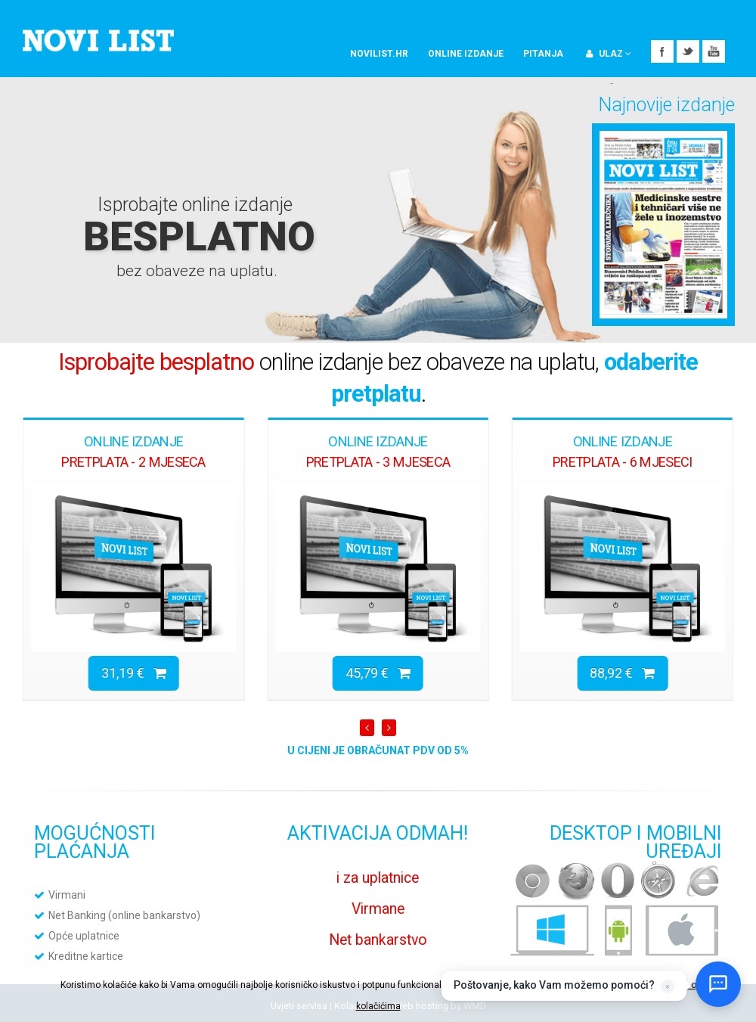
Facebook (662, 51)
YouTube (713, 51)
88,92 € (622, 673)
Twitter (688, 51)
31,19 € (133, 673)
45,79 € (378, 673)
